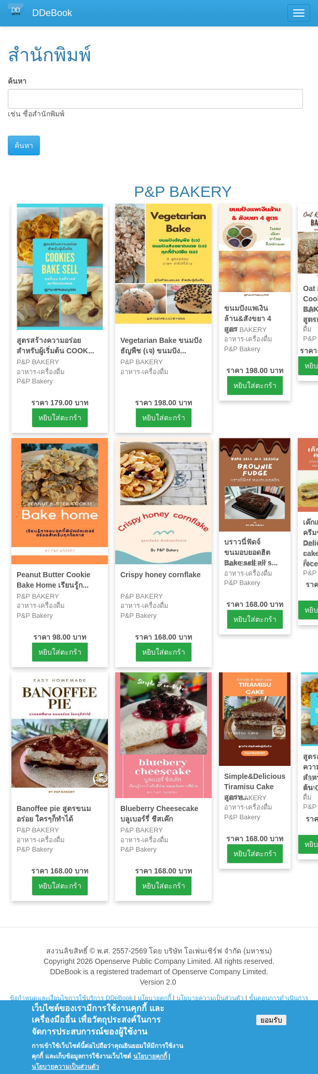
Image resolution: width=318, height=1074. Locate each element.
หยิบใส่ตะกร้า (59, 418)
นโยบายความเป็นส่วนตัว (210, 998)
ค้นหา (17, 81)
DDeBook (52, 13)
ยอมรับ (271, 1025)
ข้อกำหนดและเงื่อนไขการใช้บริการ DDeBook (71, 998)
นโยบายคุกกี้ (154, 998)
